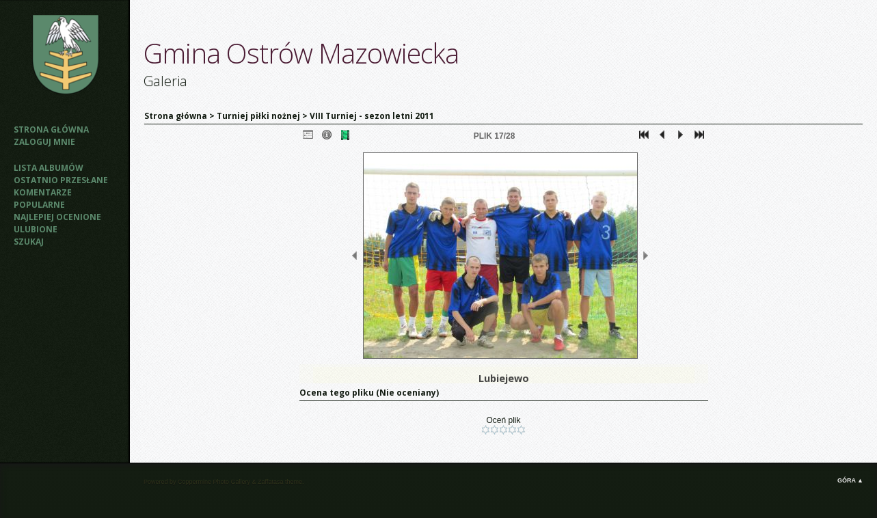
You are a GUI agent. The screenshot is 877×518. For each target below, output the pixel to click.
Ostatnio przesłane (61, 180)
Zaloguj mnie (44, 142)
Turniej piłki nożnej (258, 116)
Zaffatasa (270, 481)
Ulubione (35, 229)
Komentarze (43, 192)
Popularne (39, 204)
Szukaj (29, 241)
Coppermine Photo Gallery (214, 481)
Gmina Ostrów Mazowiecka (301, 53)
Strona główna (51, 129)
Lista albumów (48, 168)
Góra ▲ (850, 480)
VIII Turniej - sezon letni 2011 (372, 116)
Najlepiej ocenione (57, 217)
